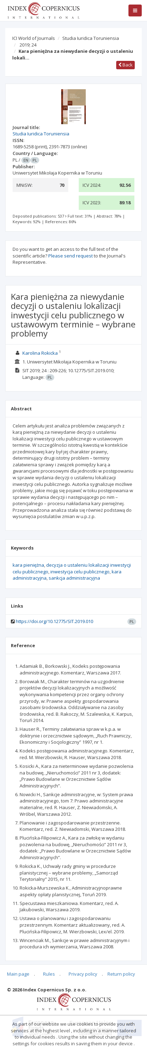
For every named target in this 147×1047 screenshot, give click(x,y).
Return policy (121, 974)
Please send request (70, 256)
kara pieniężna (28, 565)
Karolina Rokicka (40, 353)
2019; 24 (28, 45)
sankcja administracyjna (74, 578)
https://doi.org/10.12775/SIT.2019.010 (54, 621)
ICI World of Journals (33, 38)
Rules (49, 974)
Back (125, 65)
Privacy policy (83, 974)
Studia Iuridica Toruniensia (90, 38)
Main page (18, 974)
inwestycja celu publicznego (80, 571)
